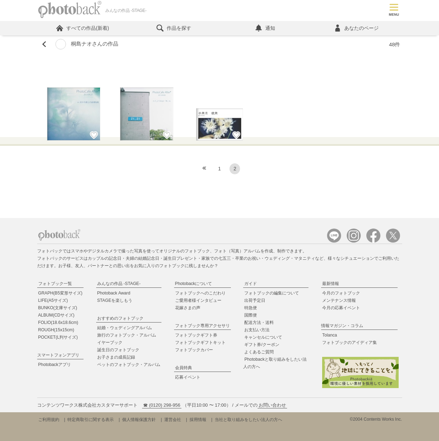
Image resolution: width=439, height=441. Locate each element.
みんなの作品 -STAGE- (119, 283)
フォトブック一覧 (55, 283)
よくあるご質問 (259, 352)
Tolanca (329, 335)
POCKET (58, 337)
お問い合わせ (272, 405)
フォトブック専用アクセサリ (202, 325)
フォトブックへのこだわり (200, 293)
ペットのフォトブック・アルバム (128, 364)
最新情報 (330, 283)
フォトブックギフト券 (196, 335)
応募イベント (187, 377)
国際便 (250, 315)
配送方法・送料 (259, 322)
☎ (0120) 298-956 (161, 405)
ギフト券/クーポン (261, 344)
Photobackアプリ (54, 364)
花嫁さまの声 (187, 307)
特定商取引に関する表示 (90, 419)
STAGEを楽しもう (114, 300)
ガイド (250, 283)
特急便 (250, 307)
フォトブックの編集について (271, 293)
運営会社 (172, 419)
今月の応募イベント (341, 307)
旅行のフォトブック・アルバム (126, 335)
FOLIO (58, 322)
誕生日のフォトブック (118, 349)
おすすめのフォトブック (120, 318)
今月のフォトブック (341, 293)
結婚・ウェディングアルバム (124, 327)
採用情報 (197, 419)
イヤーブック (109, 342)
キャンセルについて (263, 337)
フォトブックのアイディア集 (349, 342)
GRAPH (60, 293)
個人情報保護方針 (139, 419)
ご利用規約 (48, 419)
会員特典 (183, 367)
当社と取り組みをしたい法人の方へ (248, 419)
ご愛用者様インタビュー (198, 300)
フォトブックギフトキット (200, 342)
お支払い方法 (257, 329)
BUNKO (57, 307)
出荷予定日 (254, 300)
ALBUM (56, 315)
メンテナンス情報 (339, 300)
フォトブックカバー (194, 349)
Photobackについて (193, 283)
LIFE (53, 300)
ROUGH (56, 329)
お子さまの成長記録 (116, 357)
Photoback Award (114, 293)
